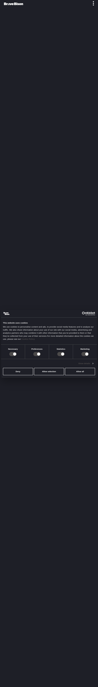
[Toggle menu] (92, 3)
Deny (18, 371)
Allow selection (49, 371)
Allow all (80, 371)
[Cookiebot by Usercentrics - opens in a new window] (84, 313)
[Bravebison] (13, 4)
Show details (84, 363)
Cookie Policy (28, 339)
